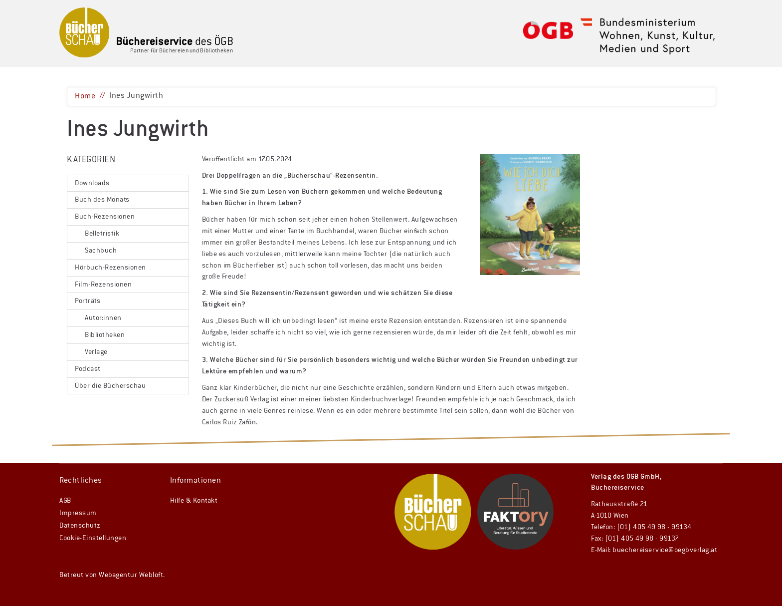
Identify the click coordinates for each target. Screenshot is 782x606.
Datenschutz (80, 526)
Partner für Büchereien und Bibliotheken (181, 50)
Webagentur (118, 575)
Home (85, 96)
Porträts (87, 301)
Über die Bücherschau (110, 386)
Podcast (88, 369)
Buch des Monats (102, 200)
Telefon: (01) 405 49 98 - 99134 (641, 527)
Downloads (92, 183)
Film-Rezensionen (103, 285)
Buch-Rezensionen (105, 217)
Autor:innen (103, 318)
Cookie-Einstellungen (92, 538)
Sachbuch (101, 251)
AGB (65, 501)
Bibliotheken (105, 335)
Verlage (96, 352)
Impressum (78, 513)
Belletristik (102, 234)
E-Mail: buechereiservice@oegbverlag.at (654, 550)
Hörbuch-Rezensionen (110, 268)
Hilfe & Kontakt (194, 501)
